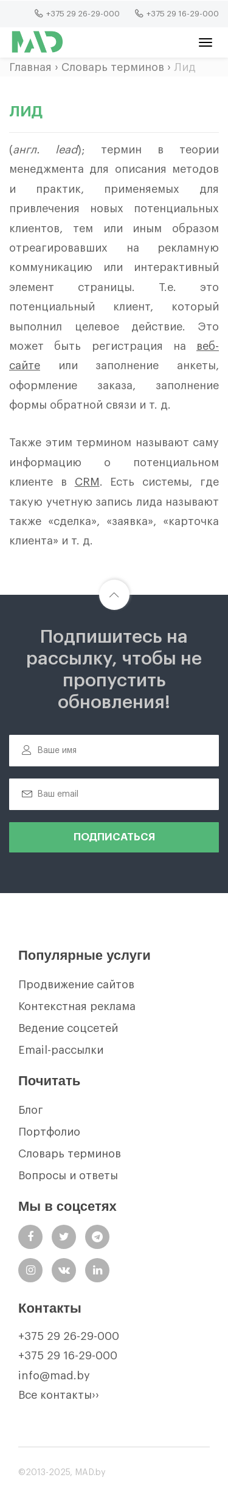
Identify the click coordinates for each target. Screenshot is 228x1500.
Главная (30, 67)
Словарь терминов (112, 67)
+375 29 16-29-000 (67, 1355)
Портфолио (49, 1132)
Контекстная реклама (77, 1006)
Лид (185, 67)
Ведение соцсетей (68, 1028)
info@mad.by (54, 1375)
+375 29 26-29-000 (68, 1336)
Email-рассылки (60, 1050)
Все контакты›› (58, 1395)
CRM (87, 482)
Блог (30, 1110)
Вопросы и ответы (68, 1175)
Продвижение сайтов (76, 984)
